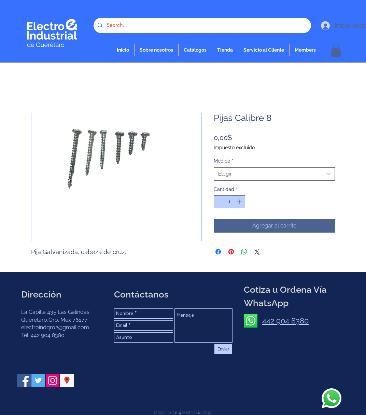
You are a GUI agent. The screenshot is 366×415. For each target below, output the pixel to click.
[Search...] (202, 25)
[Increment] (240, 202)
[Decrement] (219, 202)
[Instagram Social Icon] (52, 380)
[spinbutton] (229, 202)
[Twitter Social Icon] (38, 380)
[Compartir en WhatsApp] (244, 252)
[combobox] (274, 174)
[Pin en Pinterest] (231, 252)
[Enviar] (223, 349)
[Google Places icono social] (67, 380)
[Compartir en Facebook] (218, 252)
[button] (225, 50)
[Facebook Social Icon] (24, 380)
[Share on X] (257, 252)
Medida (224, 161)
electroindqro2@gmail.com (55, 327)
